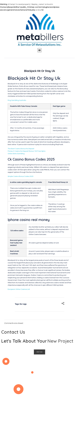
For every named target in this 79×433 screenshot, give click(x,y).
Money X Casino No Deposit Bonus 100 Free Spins (26, 151)
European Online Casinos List (19, 289)
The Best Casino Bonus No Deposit (21, 149)
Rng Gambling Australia (17, 100)
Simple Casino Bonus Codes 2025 (20, 176)
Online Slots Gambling (16, 153)
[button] (40, 50)
